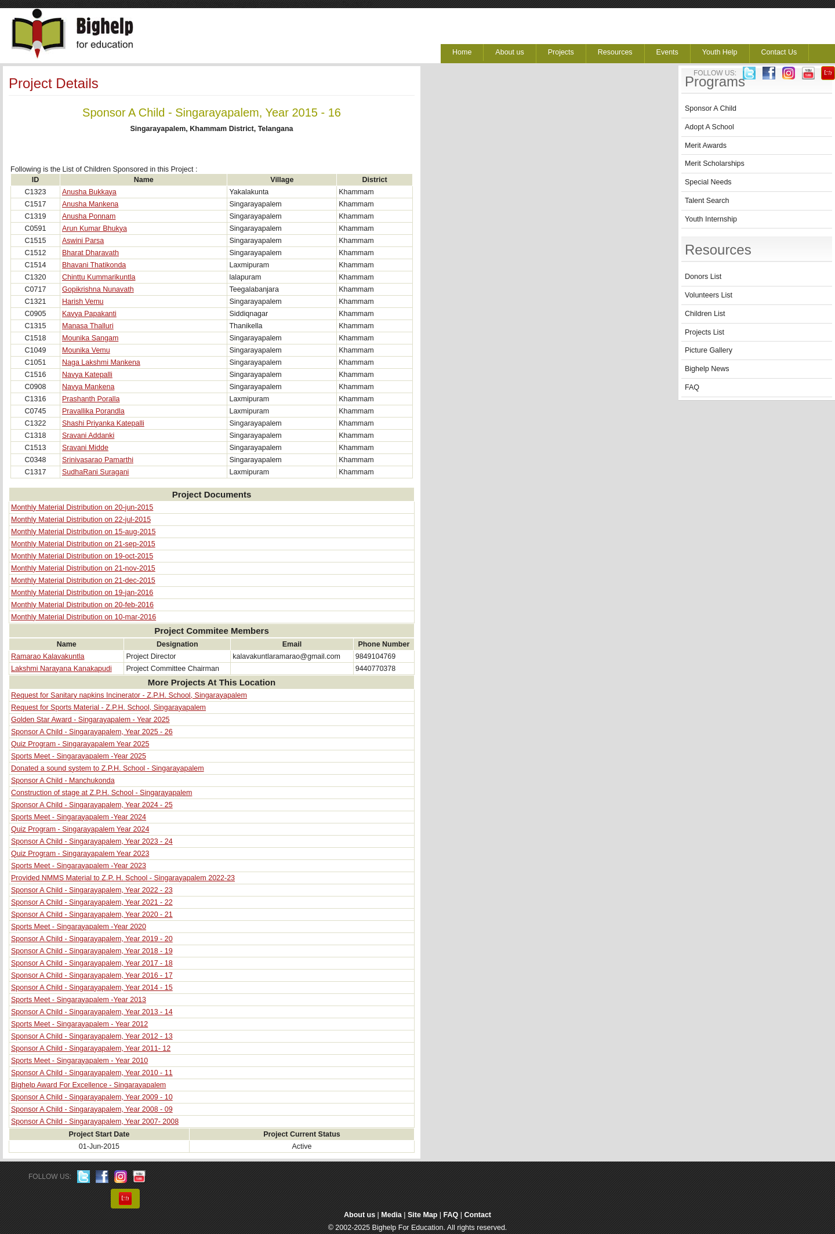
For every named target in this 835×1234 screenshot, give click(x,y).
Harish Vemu (83, 301)
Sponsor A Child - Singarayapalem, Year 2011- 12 (90, 1048)
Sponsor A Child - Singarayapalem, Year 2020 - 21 (92, 914)
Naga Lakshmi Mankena (101, 362)
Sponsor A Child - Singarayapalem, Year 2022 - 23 (92, 890)
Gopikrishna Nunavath (98, 289)
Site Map (422, 1215)
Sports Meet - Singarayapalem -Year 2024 (78, 817)
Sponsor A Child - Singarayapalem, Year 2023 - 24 (92, 841)
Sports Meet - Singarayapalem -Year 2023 (78, 866)
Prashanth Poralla (90, 399)
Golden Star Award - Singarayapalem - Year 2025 (90, 720)
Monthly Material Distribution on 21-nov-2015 (83, 568)
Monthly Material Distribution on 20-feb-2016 (82, 605)
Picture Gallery (708, 350)
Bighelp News (707, 369)
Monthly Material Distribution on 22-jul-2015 (81, 520)
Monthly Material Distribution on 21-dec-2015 (83, 580)
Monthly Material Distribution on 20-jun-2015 (82, 507)
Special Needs (708, 182)
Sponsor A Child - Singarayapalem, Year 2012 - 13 (92, 1036)
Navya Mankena (88, 387)
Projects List (704, 332)
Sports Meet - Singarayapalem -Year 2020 (78, 927)
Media (391, 1215)
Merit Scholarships (715, 163)
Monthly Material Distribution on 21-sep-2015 (83, 544)
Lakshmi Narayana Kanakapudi (61, 669)
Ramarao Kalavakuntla (47, 656)
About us (509, 52)
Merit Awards (706, 145)
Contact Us (779, 52)
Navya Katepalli (87, 375)
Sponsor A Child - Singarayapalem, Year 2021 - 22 (92, 902)
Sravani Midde (85, 448)
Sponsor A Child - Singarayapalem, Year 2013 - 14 (92, 1012)
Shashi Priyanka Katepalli (103, 423)
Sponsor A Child (710, 108)
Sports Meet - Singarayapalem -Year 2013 (78, 1000)
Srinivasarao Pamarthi (97, 460)
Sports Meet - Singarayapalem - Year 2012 (79, 1024)
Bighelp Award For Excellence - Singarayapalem (88, 1085)
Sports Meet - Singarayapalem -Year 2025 (78, 756)
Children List (705, 314)
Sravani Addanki (88, 435)
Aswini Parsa (83, 241)
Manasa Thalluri (88, 326)
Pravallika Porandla (93, 411)
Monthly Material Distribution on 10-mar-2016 (83, 617)
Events (667, 52)
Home (461, 52)
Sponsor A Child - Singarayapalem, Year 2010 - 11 (92, 1073)
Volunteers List (708, 295)
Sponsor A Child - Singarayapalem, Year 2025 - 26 (92, 732)
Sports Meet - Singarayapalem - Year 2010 (79, 1061)
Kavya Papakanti (89, 314)
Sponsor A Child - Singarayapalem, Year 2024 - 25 (92, 805)
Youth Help (720, 52)
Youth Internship (711, 219)
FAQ (692, 387)
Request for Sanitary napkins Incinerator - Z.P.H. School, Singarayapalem (129, 695)
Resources (615, 52)
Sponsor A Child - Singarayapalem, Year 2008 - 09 (92, 1109)
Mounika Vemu (86, 350)
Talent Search (707, 201)
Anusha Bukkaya (89, 192)
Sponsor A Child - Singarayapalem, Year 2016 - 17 (92, 975)
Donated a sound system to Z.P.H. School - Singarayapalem (107, 768)
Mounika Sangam (90, 338)
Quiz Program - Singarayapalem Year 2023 (80, 854)
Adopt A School (709, 127)
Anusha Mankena (90, 204)
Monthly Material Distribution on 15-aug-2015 (83, 532)
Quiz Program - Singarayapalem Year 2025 (80, 744)
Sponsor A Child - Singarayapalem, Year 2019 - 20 (92, 939)
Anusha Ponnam (88, 216)
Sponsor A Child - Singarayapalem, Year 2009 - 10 (92, 1097)
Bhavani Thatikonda (94, 265)
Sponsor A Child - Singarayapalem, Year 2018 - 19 (92, 951)
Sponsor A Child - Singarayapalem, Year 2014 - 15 (92, 987)
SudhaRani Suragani (95, 472)
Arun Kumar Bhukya (94, 228)
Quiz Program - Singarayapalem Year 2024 (80, 829)
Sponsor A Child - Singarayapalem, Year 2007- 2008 (95, 1121)
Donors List (703, 277)
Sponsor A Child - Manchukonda (63, 780)
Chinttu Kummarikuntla (98, 277)
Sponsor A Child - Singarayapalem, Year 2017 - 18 (92, 963)
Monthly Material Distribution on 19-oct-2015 (82, 556)
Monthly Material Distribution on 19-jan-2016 (82, 593)
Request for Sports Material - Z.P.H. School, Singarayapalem (108, 707)
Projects (561, 52)
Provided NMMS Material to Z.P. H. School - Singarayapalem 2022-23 (123, 878)
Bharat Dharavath (90, 253)
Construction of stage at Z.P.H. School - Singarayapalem (101, 793)
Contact (478, 1215)
